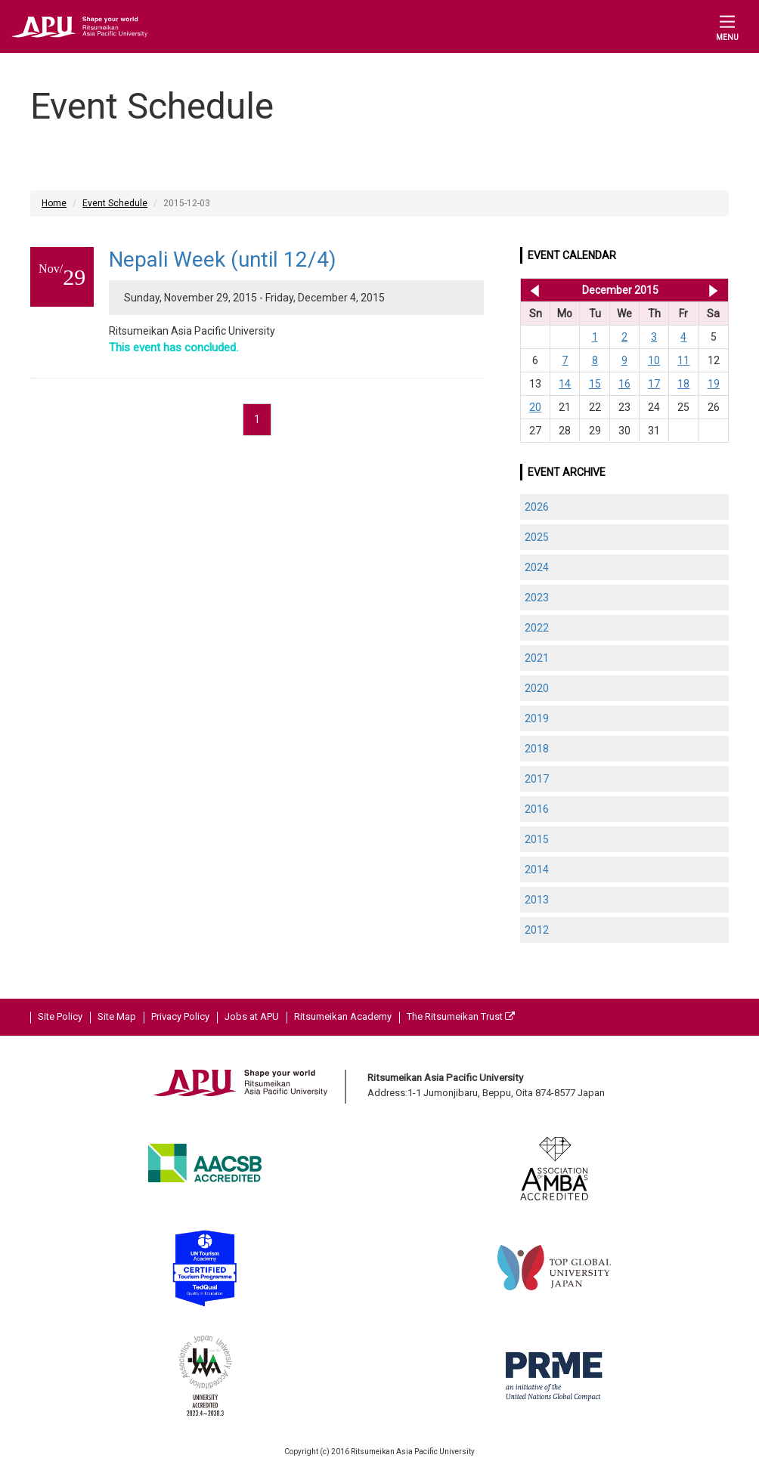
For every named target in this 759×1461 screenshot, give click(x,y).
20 (535, 407)
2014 (537, 869)
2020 (537, 688)
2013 (537, 900)
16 (624, 384)
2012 (537, 930)
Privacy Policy (180, 1016)
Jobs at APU (252, 1016)
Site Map (117, 1016)
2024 (537, 567)
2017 (537, 779)
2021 (537, 658)
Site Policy (60, 1016)
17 (654, 384)
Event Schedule (114, 203)
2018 (537, 749)
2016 (537, 809)
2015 (537, 839)
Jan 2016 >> (713, 290)
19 (714, 384)
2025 (537, 537)
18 (683, 384)
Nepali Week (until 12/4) (222, 259)
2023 (537, 598)
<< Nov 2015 (531, 290)
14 (565, 384)
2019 (537, 718)
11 (683, 360)
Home (54, 203)
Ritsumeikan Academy (343, 1016)
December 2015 (620, 290)
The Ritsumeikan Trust (461, 1016)
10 (654, 360)
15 (595, 384)
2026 (537, 507)
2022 (537, 628)
